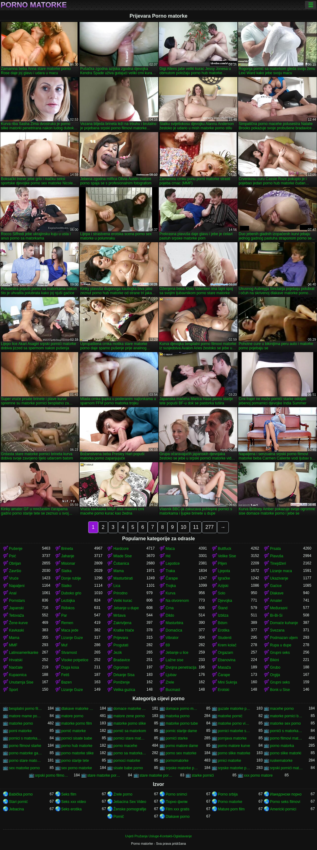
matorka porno (177, 716)
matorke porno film (76, 723)
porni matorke (20, 731)
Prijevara (120, 638)
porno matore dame (182, 746)
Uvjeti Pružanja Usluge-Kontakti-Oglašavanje (158, 836)
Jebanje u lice (177, 652)
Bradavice (121, 660)
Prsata (275, 548)
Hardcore (120, 548)
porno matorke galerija (25, 753)
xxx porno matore (258, 775)
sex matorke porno (24, 768)
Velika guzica (124, 690)
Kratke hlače (123, 630)
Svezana (277, 630)
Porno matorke (34, 5)
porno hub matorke (77, 746)
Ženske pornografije (129, 809)
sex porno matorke (76, 768)
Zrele (170, 682)
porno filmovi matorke (286, 738)
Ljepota (224, 571)
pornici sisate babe (76, 738)
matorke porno (21, 723)
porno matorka (282, 746)
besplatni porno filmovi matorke (25, 708)
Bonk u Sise (280, 690)
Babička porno (21, 794)
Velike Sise (227, 556)
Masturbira (174, 623)
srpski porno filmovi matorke (51, 775)
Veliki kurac (122, 600)
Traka (170, 571)
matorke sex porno (285, 723)
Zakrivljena (122, 623)
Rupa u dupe (280, 645)
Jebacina (16, 809)
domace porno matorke (182, 708)
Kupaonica (18, 675)
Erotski (223, 690)
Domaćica (174, 630)
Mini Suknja (227, 682)
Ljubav (171, 675)
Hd (168, 556)
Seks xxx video (73, 802)
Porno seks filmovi (285, 802)
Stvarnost (69, 652)
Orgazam (225, 652)
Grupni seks (280, 652)
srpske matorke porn (182, 768)
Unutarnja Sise (21, 682)
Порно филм (176, 802)
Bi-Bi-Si (276, 615)
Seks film (68, 794)
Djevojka (225, 600)
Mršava (119, 615)
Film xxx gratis (177, 809)
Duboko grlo (71, 593)
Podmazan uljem (283, 638)
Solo (221, 593)
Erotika (223, 630)
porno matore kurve (234, 746)
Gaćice (275, 586)
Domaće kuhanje (284, 623)
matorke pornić (230, 716)
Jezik (117, 652)
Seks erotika (71, 809)
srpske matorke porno (234, 768)
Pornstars (17, 600)
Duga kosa (70, 667)
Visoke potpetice (75, 660)
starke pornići (203, 775)
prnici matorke (229, 760)
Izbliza (223, 615)
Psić (12, 556)
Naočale (16, 667)
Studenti (225, 638)
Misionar (68, 563)
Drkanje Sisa (123, 675)
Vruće (14, 578)
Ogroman (121, 667)
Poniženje (121, 682)
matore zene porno (129, 716)
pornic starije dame (181, 731)
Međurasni (278, 608)
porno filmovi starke (25, 746)
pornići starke (177, 738)
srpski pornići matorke (286, 768)
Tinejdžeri (278, 563)
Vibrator (172, 638)
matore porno (72, 716)
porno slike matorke (234, 753)
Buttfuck (224, 548)
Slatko (66, 586)
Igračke (224, 578)
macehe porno (282, 708)
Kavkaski (16, 630)
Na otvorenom (177, 600)
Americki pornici (283, 809)
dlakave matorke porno (77, 708)
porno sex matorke (181, 753)
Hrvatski (15, 660)
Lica (116, 586)
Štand (223, 608)
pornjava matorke (232, 738)
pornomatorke (177, 760)
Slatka (66, 571)
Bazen (66, 682)
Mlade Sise (122, 556)
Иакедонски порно (286, 794)
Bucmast (173, 690)
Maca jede (69, 630)
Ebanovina (227, 660)
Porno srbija (228, 794)
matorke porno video (234, 723)
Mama (118, 571)
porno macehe (125, 746)
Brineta (67, 548)
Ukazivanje (279, 578)
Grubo (275, 667)
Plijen (222, 563)
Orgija (275, 675)
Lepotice (173, 563)
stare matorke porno (156, 775)
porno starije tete (75, 760)
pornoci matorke (126, 760)
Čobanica (121, 563)
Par (64, 615)
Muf (64, 645)
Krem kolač (227, 645)
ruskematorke (281, 760)
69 (168, 645)
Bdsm (223, 623)
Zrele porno (122, 794)
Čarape (172, 578)
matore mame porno (25, 716)
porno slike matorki (285, 753)
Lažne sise (174, 660)
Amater (276, 600)
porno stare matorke (25, 760)
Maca (170, 548)
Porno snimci (176, 794)
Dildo (170, 615)
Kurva (170, 593)
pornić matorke (73, 731)
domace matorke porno (129, 708)
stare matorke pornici (103, 775)
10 (183, 527)
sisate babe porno (128, 768)
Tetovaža (16, 615)
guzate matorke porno (234, 708)
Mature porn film (231, 809)
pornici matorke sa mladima (234, 731)
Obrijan (15, 563)
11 (196, 527)
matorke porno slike (129, 723)
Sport (13, 690)
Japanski (16, 608)
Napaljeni (16, 586)
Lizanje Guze (72, 638)
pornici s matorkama (25, 738)
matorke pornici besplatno (286, 716)
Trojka (171, 586)
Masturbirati (123, 578)
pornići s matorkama (286, 731)
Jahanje (67, 556)
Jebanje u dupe (126, 608)
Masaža (224, 667)
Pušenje (15, 548)
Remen (67, 623)
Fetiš (65, 675)
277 (209, 527)
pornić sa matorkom (129, 731)
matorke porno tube (182, 723)
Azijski (223, 586)
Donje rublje (71, 578)
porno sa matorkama (129, 753)
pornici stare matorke (129, 738)
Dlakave (276, 593)
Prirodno (120, 593)
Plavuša (276, 556)
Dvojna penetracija (181, 667)
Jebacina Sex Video (129, 802)
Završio (15, 571)
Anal (12, 593)
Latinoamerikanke (23, 652)
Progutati (120, 645)
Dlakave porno (177, 816)
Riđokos (68, 608)
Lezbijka (68, 600)
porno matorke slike (77, 753)
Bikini (274, 660)
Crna (170, 608)
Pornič (118, 816)
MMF (13, 645)
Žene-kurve (18, 623)
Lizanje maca (281, 571)
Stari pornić (18, 802)
